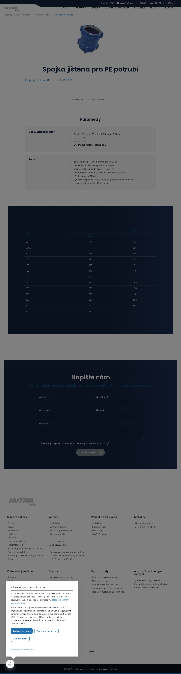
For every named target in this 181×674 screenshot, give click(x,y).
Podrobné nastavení (47, 631)
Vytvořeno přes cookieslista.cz (23, 649)
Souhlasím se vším (22, 631)
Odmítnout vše (20, 638)
